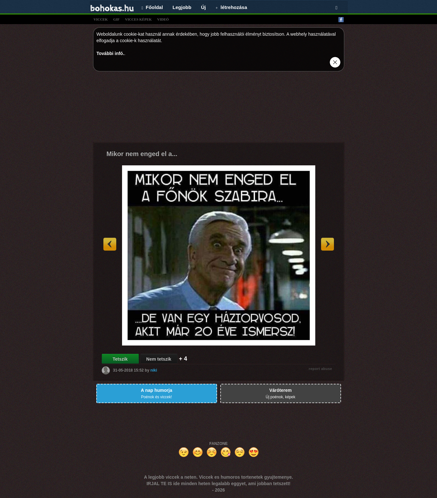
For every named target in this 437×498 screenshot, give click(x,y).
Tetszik (120, 359)
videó (163, 19)
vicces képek (138, 19)
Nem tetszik (158, 359)
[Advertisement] (218, 108)
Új (203, 7)
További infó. (110, 53)
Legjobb (182, 7)
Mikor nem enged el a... (142, 153)
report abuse (320, 369)
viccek (101, 19)
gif (116, 19)
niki (153, 370)
